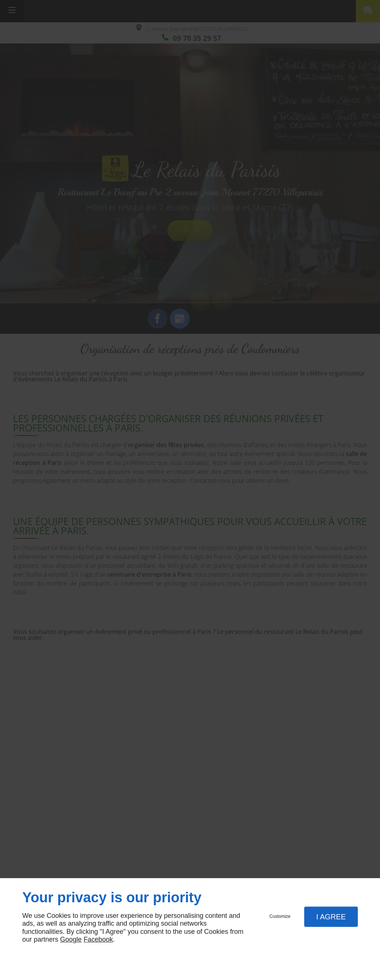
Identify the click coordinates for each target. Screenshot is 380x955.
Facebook (98, 939)
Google (71, 939)
